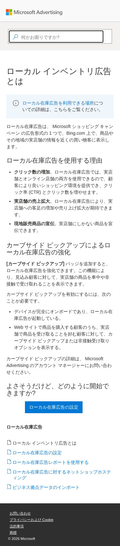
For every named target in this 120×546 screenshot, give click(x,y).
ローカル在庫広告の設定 (37, 452)
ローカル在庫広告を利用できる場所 (58, 103)
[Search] (106, 36)
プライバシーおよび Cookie (31, 520)
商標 (13, 532)
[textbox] (56, 36)
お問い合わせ (20, 513)
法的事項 (17, 526)
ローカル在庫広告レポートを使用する (51, 462)
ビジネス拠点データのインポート (46, 487)
